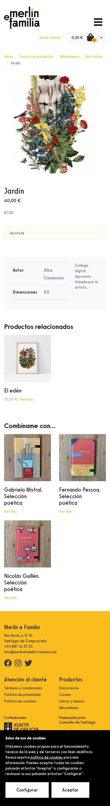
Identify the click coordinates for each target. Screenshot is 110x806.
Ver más (26, 399)
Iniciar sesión (49, 37)
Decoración (69, 688)
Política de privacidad (22, 694)
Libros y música (71, 701)
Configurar (27, 790)
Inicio (8, 56)
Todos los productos (36, 56)
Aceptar (70, 790)
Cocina (65, 694)
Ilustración (93, 56)
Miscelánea (69, 56)
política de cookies (46, 757)
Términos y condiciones (23, 688)
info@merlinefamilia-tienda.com (30, 652)
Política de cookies (20, 701)
